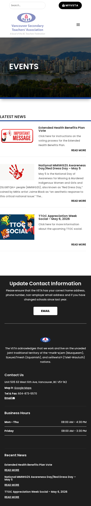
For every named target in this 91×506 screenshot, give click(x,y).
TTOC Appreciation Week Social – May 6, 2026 (57, 217)
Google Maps (23, 388)
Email (45, 311)
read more (78, 150)
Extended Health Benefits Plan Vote (61, 129)
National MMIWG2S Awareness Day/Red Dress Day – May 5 (62, 166)
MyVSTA (72, 5)
